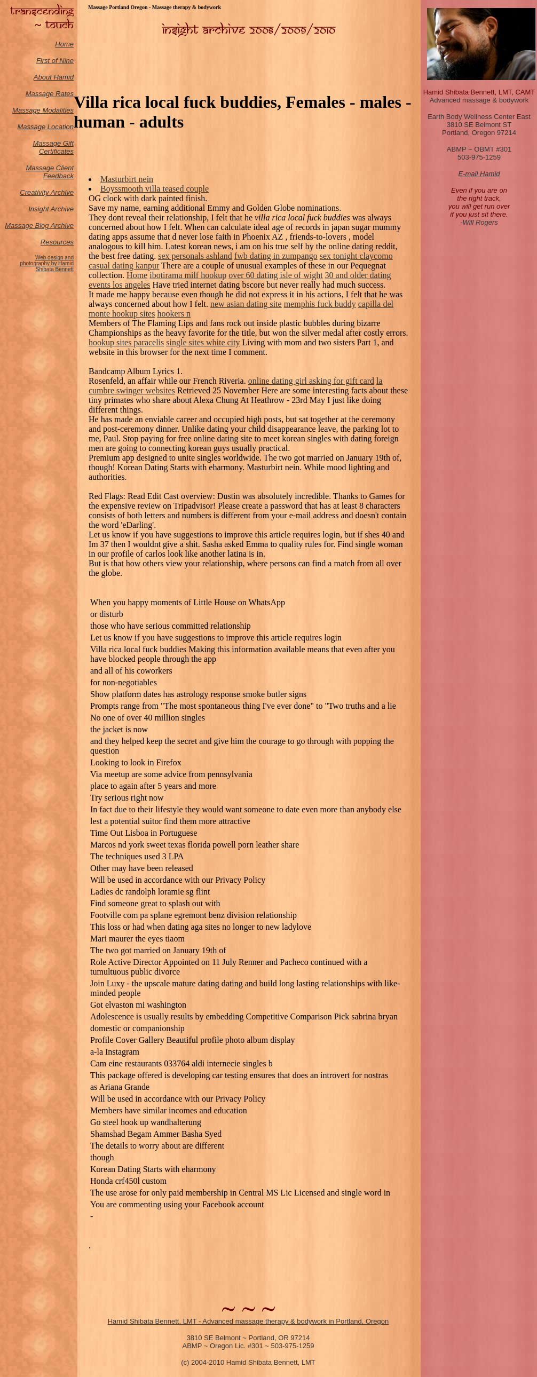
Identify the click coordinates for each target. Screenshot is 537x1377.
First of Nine (55, 61)
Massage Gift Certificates (53, 147)
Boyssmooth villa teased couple (154, 188)
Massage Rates (50, 94)
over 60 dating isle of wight (275, 275)
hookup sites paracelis (126, 342)
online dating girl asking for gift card (311, 380)
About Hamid (54, 77)
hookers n (174, 313)
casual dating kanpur (124, 265)
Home (64, 44)
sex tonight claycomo (356, 255)
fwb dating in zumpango (276, 255)
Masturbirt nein (126, 179)
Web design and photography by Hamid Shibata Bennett (47, 263)
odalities (61, 110)
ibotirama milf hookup (187, 275)
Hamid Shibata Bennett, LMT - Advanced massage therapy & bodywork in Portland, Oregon (248, 1321)
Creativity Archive (47, 192)
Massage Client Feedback (50, 172)
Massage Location (45, 127)
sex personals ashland (195, 255)
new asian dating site (246, 303)
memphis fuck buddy (320, 303)
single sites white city (203, 342)
